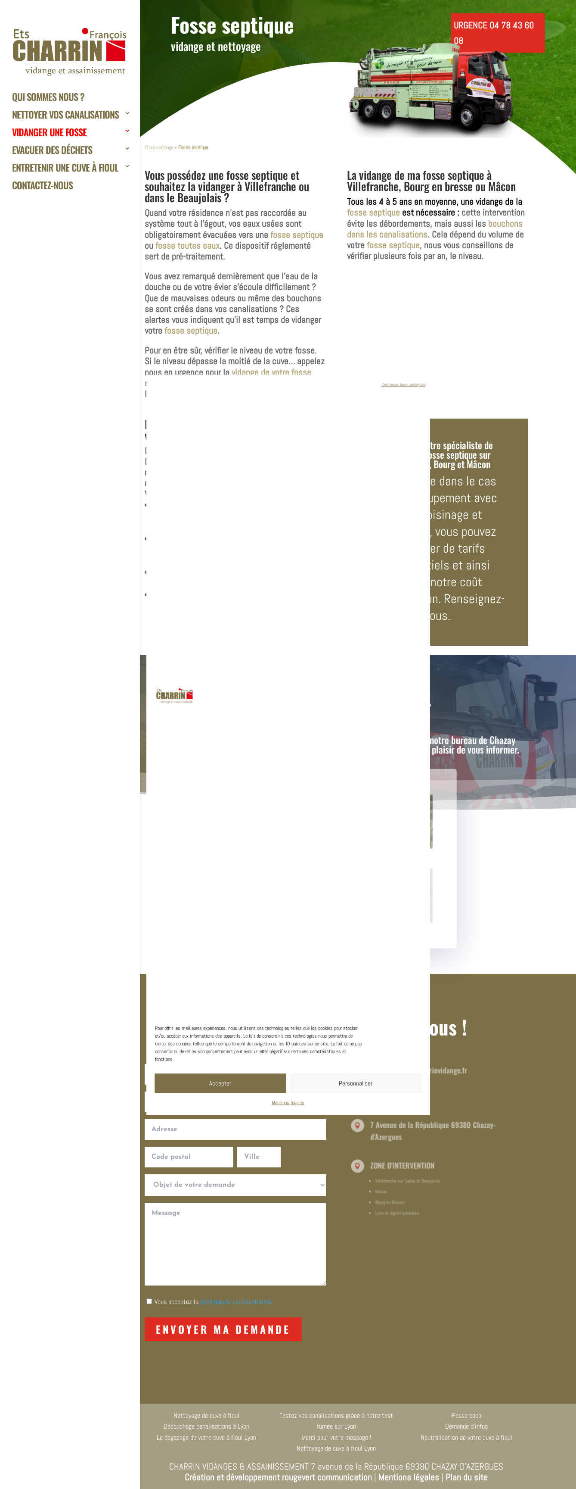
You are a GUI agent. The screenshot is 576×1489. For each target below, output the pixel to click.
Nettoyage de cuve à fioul (206, 1415)
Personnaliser (355, 1083)
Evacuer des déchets (52, 150)
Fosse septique (232, 24)
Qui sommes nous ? (48, 97)
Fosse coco (466, 1415)
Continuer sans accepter (403, 384)
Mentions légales (288, 1102)
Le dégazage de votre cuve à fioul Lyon (206, 1437)
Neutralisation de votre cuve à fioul (466, 1437)
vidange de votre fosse (271, 372)
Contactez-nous (42, 186)
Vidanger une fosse (49, 133)
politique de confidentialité (235, 1301)
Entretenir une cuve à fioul (65, 168)
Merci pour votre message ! (336, 1437)
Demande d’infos (466, 1426)
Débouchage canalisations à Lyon (206, 1426)
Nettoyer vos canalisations (65, 115)
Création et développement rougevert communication (278, 1477)
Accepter (220, 1083)
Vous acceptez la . (213, 1301)
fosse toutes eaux (187, 245)
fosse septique (257, 174)
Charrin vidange (159, 147)
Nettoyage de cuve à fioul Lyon (336, 1448)
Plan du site (467, 1477)
